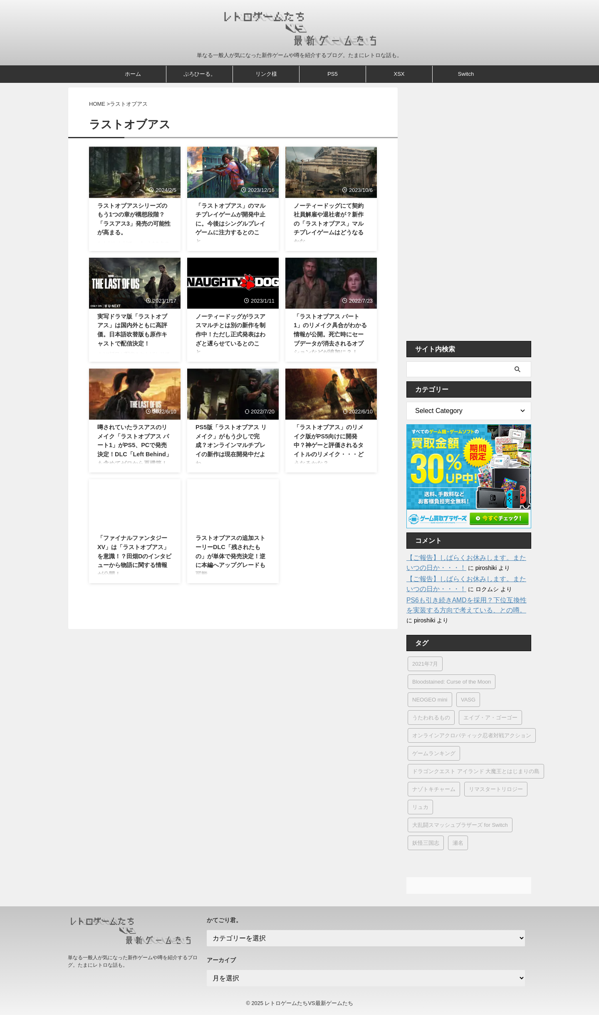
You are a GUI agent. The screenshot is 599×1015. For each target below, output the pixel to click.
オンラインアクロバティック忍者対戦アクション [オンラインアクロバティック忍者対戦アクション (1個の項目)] (471, 735)
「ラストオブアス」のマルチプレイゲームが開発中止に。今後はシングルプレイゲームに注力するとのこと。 (230, 223)
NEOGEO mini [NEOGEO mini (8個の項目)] (430, 700)
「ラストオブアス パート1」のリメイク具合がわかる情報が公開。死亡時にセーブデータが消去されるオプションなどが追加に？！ (330, 334)
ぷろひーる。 (199, 74)
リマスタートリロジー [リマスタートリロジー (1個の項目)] (496, 789)
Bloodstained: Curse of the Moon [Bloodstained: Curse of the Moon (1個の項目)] (451, 682)
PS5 (332, 74)
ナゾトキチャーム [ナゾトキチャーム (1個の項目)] (433, 789)
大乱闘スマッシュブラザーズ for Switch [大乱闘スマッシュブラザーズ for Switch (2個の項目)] (460, 825)
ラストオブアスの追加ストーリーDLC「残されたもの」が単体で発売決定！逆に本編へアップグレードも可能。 (230, 556)
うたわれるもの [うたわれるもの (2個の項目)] (431, 717)
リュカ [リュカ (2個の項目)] (420, 807)
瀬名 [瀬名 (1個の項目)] (458, 843)
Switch (466, 74)
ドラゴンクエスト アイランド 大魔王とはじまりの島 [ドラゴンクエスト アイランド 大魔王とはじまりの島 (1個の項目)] (476, 771)
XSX (399, 74)
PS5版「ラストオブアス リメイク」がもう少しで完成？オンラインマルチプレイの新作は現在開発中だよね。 (231, 445)
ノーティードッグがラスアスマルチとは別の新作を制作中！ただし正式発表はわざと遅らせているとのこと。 (230, 334)
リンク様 (266, 74)
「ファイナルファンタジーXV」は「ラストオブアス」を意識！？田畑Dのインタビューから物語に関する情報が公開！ (134, 556)
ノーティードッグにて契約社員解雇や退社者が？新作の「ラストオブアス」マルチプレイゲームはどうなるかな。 (329, 223)
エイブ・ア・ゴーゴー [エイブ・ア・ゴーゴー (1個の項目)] (490, 717)
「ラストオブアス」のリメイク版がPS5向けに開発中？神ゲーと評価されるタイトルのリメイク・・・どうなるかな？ (329, 445)
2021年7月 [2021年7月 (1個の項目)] (425, 664)
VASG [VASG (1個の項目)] (468, 700)
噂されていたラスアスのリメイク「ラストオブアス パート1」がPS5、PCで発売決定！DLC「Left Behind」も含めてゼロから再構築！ (134, 445)
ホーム (133, 74)
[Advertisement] (468, 212)
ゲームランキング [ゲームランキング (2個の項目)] (433, 753)
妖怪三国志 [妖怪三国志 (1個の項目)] (425, 843)
